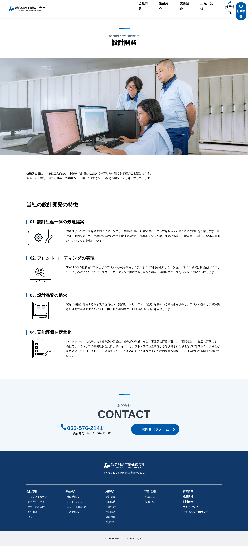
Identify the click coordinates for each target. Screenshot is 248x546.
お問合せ (238, 10)
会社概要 (32, 512)
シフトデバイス (75, 501)
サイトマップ (190, 506)
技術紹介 (174, 9)
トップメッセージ (37, 496)
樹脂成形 (111, 512)
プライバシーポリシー (195, 511)
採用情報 (219, 10)
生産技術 (111, 506)
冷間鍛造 (111, 501)
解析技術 (111, 517)
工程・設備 (195, 9)
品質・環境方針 (36, 506)
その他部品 (73, 512)
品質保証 (111, 522)
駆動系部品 (73, 496)
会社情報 (136, 9)
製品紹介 (155, 9)
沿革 (30, 517)
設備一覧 (150, 501)
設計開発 (111, 496)
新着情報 (188, 491)
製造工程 (150, 496)
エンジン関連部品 (76, 506)
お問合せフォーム (157, 429)
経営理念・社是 (36, 501)
